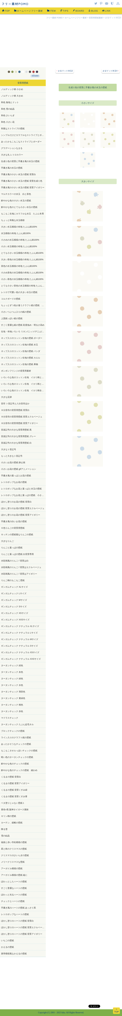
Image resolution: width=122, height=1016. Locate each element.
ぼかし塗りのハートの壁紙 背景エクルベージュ (23, 927)
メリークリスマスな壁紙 (13, 862)
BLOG (93, 11)
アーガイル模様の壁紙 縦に (14, 875)
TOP (6, 11)
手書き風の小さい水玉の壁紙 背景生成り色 (21, 181)
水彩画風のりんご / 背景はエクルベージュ (21, 567)
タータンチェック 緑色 (12, 678)
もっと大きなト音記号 (11, 456)
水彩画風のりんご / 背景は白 (15, 560)
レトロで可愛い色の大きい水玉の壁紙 (19, 292)
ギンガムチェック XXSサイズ (15, 619)
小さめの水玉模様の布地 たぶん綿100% (20, 240)
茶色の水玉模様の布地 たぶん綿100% (19, 266)
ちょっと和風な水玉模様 (13, 220)
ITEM (51, 11)
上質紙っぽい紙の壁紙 (11, 318)
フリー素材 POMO (54, 18)
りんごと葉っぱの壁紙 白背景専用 (17, 554)
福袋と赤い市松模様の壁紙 (14, 842)
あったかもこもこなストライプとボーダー (21, 141)
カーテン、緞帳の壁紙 (11, 822)
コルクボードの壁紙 (10, 299)
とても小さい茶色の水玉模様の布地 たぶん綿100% (23, 285)
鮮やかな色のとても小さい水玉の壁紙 (19, 207)
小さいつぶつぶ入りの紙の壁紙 (16, 312)
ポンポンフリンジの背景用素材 (16, 371)
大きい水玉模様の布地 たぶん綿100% (19, 227)
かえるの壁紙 (7, 947)
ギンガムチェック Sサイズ (14, 606)
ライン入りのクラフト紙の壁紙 (16, 737)
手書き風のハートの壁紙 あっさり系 (18, 908)
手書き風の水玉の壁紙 (11, 168)
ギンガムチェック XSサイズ (14, 613)
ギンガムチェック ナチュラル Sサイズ (19, 646)
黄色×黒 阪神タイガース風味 (15, 809)
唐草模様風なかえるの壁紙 (14, 953)
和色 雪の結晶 (7, 109)
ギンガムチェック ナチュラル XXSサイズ (21, 659)
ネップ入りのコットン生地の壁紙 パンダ (20, 351)
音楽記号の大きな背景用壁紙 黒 (16, 430)
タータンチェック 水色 (12, 685)
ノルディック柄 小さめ (12, 89)
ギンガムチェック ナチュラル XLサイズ (20, 626)
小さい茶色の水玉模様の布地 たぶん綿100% (22, 279)
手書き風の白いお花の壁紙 (14, 521)
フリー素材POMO (15, 4)
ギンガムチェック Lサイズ (13, 593)
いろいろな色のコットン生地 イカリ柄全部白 (23, 390)
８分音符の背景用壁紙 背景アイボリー (19, 423)
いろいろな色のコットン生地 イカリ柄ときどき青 (23, 384)
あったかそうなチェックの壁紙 (16, 744)
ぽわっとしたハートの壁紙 (14, 881)
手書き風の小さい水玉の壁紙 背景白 (18, 174)
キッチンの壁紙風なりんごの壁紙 (17, 534)
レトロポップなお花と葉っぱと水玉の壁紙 (21, 488)
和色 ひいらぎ (7, 115)
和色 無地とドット (10, 102)
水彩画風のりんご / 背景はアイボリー (19, 574)
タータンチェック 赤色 (12, 711)
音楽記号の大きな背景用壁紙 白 (16, 443)
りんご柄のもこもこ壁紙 (13, 580)
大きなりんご (7, 541)
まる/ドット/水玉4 (109, 71)
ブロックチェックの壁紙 (13, 731)
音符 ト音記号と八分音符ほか (15, 403)
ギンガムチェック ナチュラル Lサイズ (19, 632)
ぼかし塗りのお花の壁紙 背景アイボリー (20, 515)
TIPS (64, 11)
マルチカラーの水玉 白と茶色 (16, 194)
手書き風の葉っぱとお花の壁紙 (16, 475)
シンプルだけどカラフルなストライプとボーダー (23, 135)
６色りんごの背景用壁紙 (13, 528)
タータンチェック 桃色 (12, 705)
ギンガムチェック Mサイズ (14, 600)
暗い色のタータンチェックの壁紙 (17, 757)
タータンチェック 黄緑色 (13, 698)
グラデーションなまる (11, 148)
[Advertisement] (61, 44)
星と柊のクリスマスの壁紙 (14, 849)
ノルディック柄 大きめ (12, 96)
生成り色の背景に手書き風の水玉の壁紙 (20, 161)
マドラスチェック (9, 718)
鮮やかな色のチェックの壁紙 (15, 763)
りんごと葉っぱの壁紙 (11, 547)
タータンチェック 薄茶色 (13, 691)
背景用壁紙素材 (96, 18)
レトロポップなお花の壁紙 (14, 482)
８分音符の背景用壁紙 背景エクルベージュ (21, 416)
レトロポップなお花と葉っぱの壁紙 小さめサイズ (23, 495)
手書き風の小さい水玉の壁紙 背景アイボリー (22, 187)
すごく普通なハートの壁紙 (14, 888)
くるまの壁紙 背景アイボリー (15, 783)
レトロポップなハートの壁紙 (15, 914)
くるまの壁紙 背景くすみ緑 (14, 790)
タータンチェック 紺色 (12, 665)
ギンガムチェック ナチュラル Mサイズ (19, 639)
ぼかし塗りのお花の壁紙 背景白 (16, 502)
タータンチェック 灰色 (12, 672)
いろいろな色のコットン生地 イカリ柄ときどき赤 (23, 377)
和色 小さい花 (7, 122)
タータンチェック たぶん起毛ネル (17, 724)
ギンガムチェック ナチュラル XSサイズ (20, 652)
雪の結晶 (5, 835)
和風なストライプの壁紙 (13, 128)
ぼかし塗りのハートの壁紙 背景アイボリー (21, 934)
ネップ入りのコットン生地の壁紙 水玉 (19, 344)
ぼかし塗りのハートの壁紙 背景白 (17, 921)
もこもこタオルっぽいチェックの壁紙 (19, 750)
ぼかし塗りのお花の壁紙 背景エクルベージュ (22, 508)
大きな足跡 (6, 397)
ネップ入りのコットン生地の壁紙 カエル (20, 357)
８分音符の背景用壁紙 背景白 (15, 410)
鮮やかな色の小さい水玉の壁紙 (17, 200)
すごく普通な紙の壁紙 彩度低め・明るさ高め (22, 325)
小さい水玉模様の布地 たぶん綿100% (19, 246)
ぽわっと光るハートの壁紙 (14, 894)
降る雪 (4, 829)
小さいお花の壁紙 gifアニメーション (18, 469)
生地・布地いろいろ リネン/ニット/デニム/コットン (23, 331)
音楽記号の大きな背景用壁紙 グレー (18, 436)
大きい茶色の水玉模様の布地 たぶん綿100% (22, 259)
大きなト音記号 (8, 449)
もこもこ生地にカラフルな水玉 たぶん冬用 (22, 213)
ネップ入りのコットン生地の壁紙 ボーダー (21, 338)
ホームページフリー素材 (28, 11)
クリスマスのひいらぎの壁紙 (15, 855)
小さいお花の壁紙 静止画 (13, 462)
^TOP (116, 1010)
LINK (106, 11)
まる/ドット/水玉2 (65, 71)
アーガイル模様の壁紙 (11, 868)
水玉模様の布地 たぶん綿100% (16, 233)
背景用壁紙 (23, 83)
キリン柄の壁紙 (8, 816)
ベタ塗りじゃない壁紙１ (13, 803)
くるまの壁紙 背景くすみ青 (14, 796)
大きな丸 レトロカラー (12, 154)
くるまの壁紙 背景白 (11, 777)
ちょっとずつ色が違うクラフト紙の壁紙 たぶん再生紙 (23, 305)
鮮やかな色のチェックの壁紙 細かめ (19, 770)
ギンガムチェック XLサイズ (14, 587)
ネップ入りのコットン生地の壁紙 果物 (19, 364)
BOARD (78, 11)
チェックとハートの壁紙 (13, 901)
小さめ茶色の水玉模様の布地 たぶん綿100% (22, 272)
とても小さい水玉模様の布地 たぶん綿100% (22, 253)
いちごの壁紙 (7, 940)
